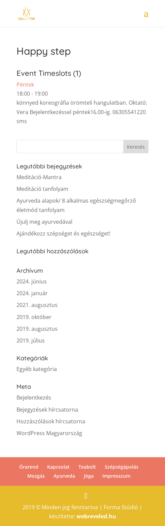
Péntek (25, 84)
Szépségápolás (121, 467)
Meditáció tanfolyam (42, 189)
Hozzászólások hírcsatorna (50, 421)
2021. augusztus (37, 305)
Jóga (89, 476)
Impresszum (116, 476)
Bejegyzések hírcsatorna (47, 409)
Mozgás (36, 476)
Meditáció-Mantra (39, 177)
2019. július (30, 340)
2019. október (34, 317)
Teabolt (87, 467)
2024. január (32, 293)
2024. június (31, 281)
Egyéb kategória (36, 369)
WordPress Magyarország (49, 433)
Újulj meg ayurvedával (44, 221)
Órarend (28, 467)
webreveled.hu (96, 516)
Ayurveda (64, 476)
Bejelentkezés (33, 397)
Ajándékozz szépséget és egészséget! (63, 233)
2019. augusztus (37, 328)
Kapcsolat (58, 467)
